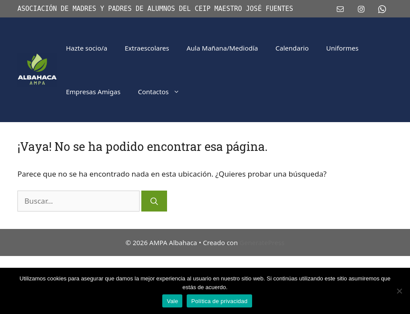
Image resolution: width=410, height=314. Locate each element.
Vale (172, 301)
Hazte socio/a (86, 48)
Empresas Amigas (93, 91)
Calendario (292, 48)
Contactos (163, 91)
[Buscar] (154, 201)
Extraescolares (147, 48)
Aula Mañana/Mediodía (222, 48)
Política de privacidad (219, 301)
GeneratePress (261, 242)
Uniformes (342, 48)
